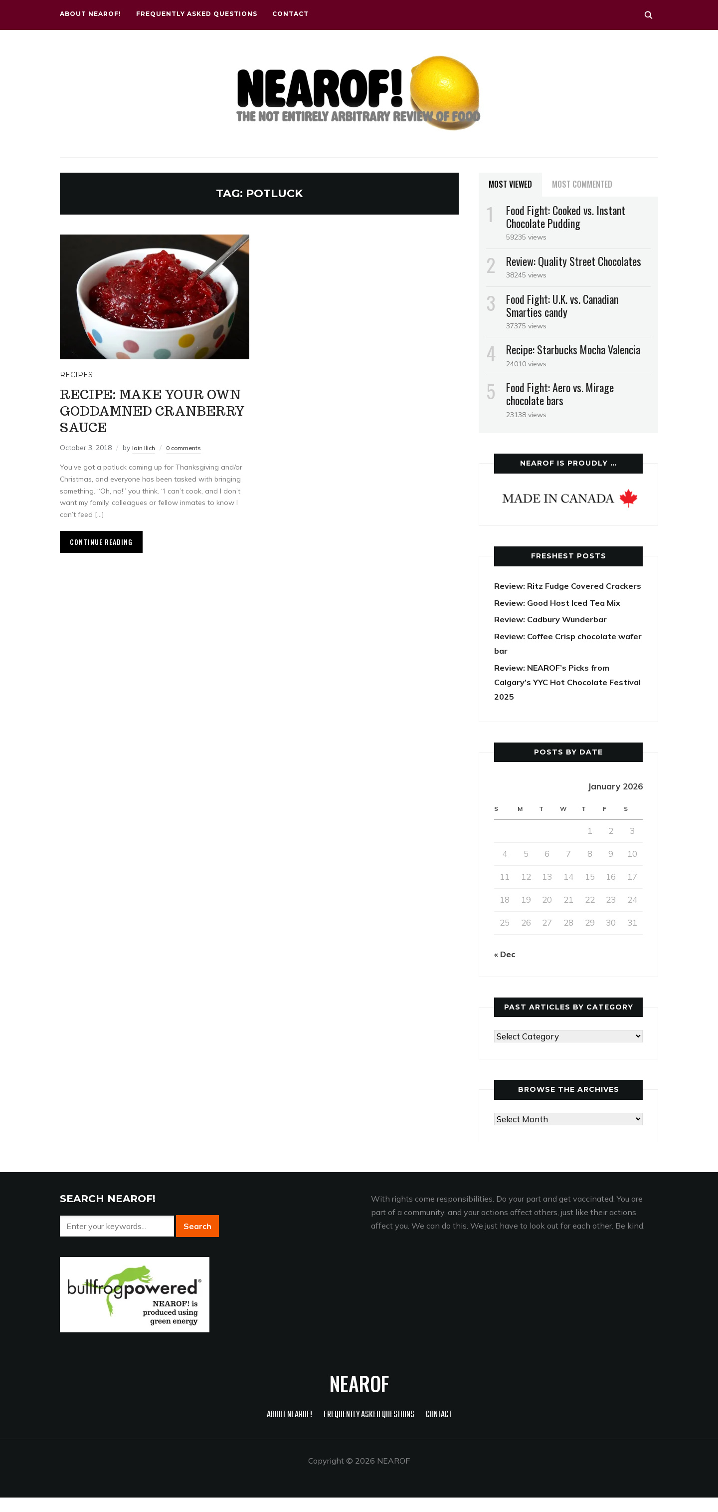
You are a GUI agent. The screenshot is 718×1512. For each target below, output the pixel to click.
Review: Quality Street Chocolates (573, 261)
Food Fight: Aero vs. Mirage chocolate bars (560, 393)
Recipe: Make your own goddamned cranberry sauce (143, 410)
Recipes (76, 374)
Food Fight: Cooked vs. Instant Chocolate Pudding (565, 216)
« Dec (505, 968)
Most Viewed (510, 184)
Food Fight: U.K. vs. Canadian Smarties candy (562, 305)
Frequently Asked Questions (196, 13)
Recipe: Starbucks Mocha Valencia (573, 349)
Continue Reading (101, 541)
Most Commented (582, 184)
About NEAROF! (90, 13)
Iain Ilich (145, 447)
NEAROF (359, 1398)
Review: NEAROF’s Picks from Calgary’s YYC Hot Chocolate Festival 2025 (554, 696)
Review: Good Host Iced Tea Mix (560, 616)
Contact (290, 13)
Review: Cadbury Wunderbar (554, 633)
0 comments (188, 447)
